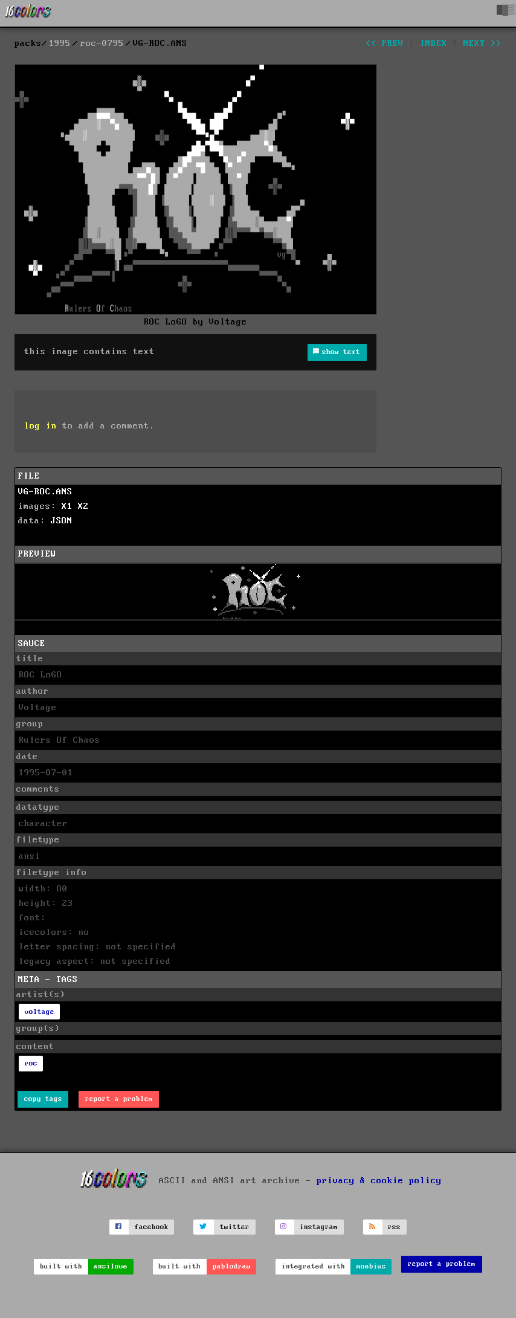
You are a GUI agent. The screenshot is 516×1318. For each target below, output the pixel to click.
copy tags (43, 1099)
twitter (235, 1227)
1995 (60, 43)
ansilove (110, 1266)
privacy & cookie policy (379, 1181)
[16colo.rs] (28, 13)
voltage (39, 1012)
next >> (482, 43)
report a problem (119, 1099)
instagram (319, 1227)
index (433, 43)
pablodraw (232, 1266)
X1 (67, 506)
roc (31, 1063)
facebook (152, 1227)
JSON (62, 521)
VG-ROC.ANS (45, 492)
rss (394, 1227)
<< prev (385, 43)
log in (40, 426)
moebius (371, 1266)
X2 (83, 506)
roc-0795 (102, 43)
